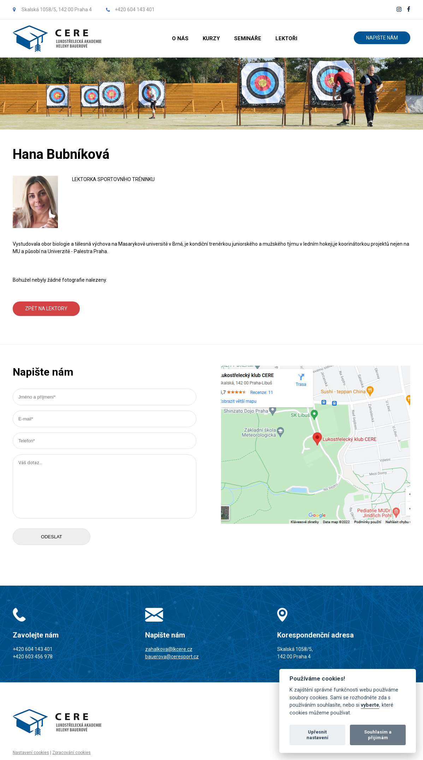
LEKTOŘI (286, 38)
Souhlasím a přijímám (378, 734)
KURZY (211, 38)
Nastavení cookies (31, 752)
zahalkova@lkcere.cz (168, 649)
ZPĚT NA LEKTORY (46, 308)
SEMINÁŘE (247, 38)
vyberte (370, 705)
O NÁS (180, 38)
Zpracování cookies (71, 752)
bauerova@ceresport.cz (172, 656)
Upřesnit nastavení (317, 734)
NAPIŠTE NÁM (382, 38)
